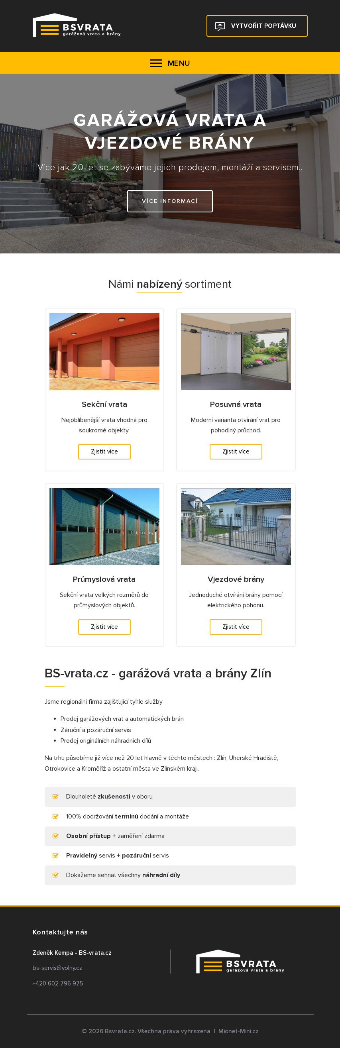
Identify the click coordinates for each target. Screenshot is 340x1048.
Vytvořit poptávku (255, 26)
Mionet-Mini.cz (238, 1031)
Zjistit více (104, 451)
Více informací (170, 201)
